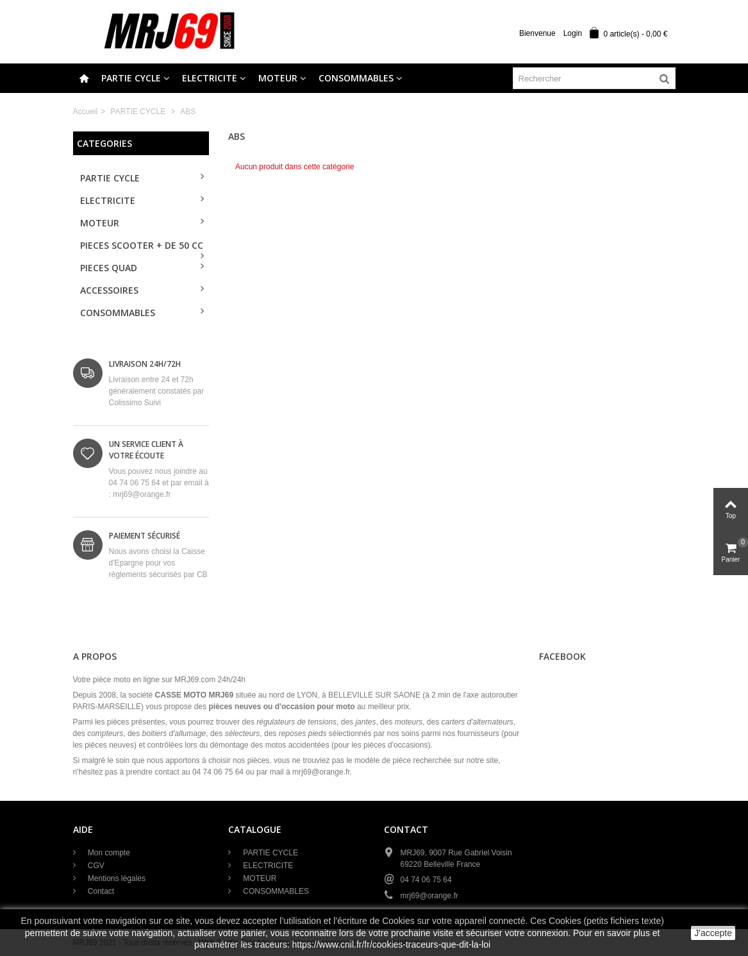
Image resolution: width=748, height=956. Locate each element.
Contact (100, 891)
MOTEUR (277, 78)
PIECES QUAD (108, 268)
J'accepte (713, 933)
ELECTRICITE (209, 78)
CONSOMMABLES (356, 78)
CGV (95, 865)
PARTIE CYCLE (131, 78)
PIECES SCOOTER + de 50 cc (141, 245)
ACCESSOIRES (109, 290)
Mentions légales (115, 878)
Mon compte (108, 852)
